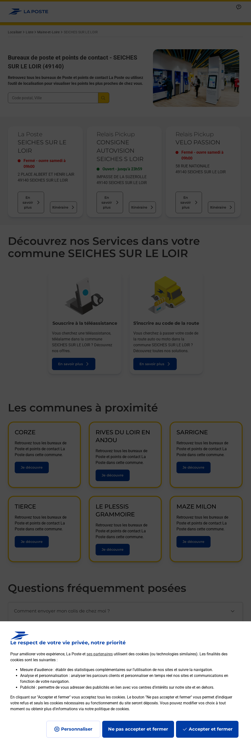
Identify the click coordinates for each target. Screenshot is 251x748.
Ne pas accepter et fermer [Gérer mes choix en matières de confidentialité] (138, 729)
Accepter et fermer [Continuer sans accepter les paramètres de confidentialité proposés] (211, 729)
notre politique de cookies (107, 709)
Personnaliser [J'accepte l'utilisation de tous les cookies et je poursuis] (76, 729)
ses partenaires (100, 654)
